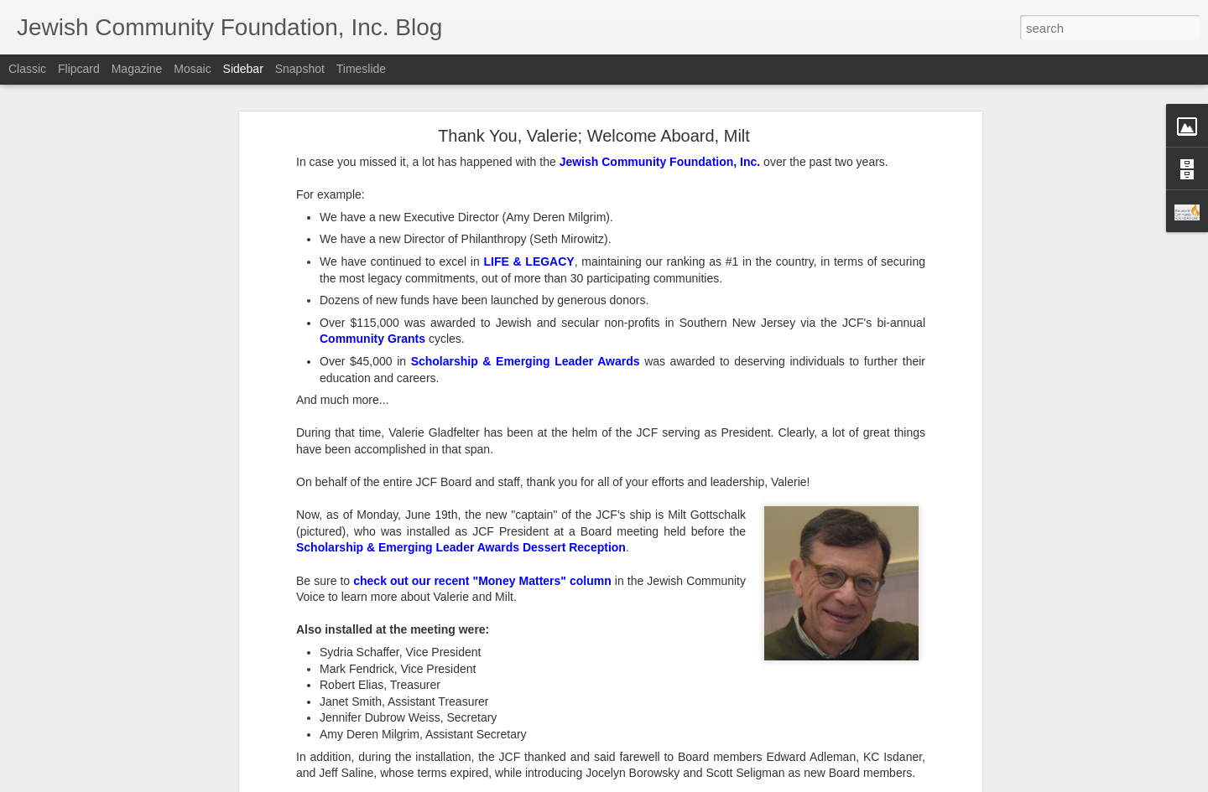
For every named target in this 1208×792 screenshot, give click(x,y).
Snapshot (300, 68)
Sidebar (243, 68)
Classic (27, 68)
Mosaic (192, 68)
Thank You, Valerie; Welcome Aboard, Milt (594, 136)
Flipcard (79, 68)
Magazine (137, 68)
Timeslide (361, 68)
